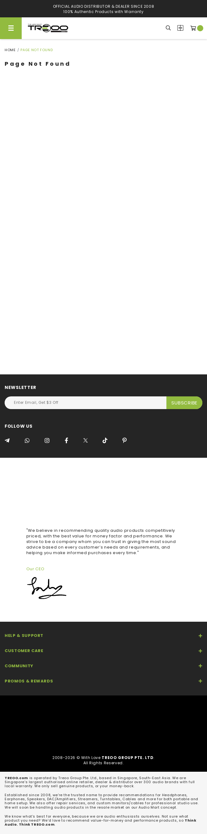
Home (10, 49)
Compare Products (180, 28)
